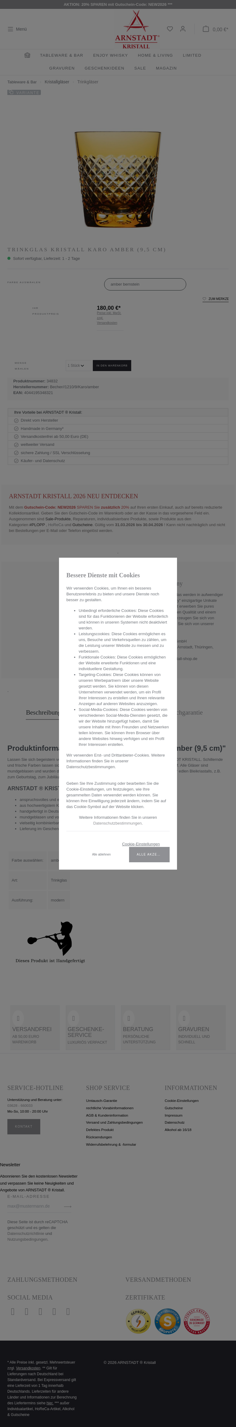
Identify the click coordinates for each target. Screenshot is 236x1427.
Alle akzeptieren (153, 854)
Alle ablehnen (101, 854)
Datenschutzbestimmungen (117, 823)
